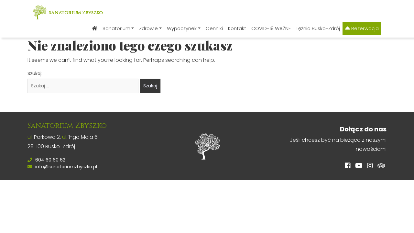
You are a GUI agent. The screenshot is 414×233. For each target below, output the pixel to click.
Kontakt (237, 28)
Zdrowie (148, 28)
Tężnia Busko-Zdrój (318, 28)
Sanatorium (116, 28)
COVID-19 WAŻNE (271, 28)
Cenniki (214, 28)
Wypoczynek (182, 28)
